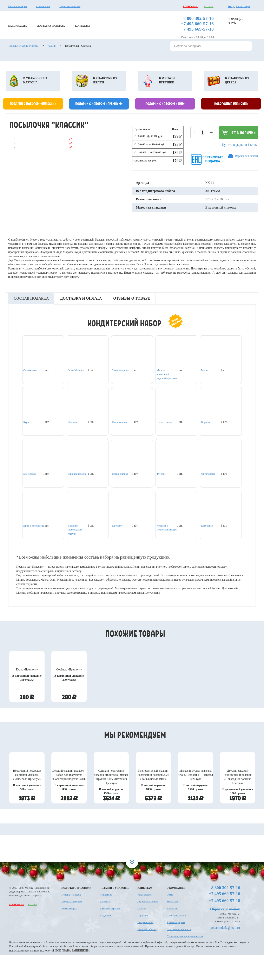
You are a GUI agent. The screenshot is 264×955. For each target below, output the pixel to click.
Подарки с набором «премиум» (99, 103)
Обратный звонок (225, 909)
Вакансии (172, 908)
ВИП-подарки (69, 908)
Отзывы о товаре (131, 298)
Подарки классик (71, 894)
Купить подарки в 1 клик (239, 144)
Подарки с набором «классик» (33, 103)
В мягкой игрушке (110, 908)
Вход (231, 6)
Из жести (105, 901)
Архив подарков (176, 922)
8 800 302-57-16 (198, 18)
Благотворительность (179, 929)
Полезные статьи (176, 915)
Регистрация (243, 6)
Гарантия (142, 915)
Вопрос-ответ (145, 922)
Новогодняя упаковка (231, 103)
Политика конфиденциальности (185, 936)
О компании (43, 6)
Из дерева (105, 915)
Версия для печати (246, 156)
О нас (170, 894)
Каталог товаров (17, 6)
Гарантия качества (70, 6)
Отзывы (208, 6)
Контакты (172, 901)
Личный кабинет (146, 929)
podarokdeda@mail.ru (225, 927)
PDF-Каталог (190, 6)
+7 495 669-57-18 (197, 29)
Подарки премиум (71, 901)
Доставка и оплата (81, 298)
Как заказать (144, 894)
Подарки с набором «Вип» (165, 103)
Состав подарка (31, 298)
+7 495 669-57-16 (197, 23)
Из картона (106, 894)
